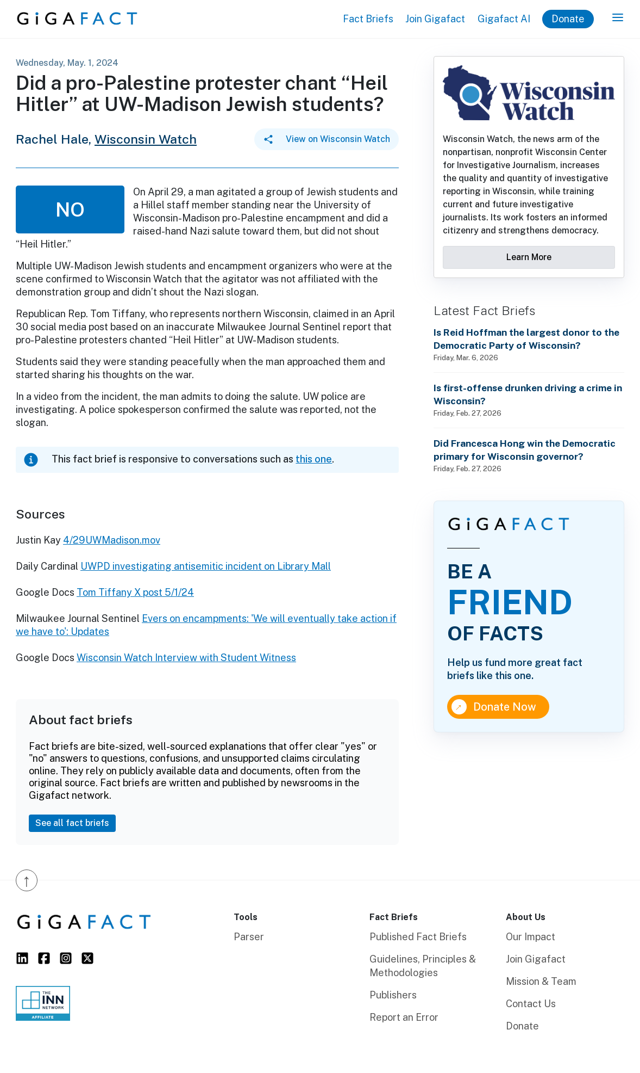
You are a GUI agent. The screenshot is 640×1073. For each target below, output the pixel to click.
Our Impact (530, 936)
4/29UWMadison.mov (111, 540)
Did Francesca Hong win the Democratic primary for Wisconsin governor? (525, 449)
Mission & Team (541, 981)
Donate (568, 18)
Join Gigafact (435, 18)
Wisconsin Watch (146, 139)
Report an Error (403, 1017)
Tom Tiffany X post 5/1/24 (135, 592)
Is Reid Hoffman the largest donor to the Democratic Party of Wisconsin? (526, 338)
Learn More (528, 257)
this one (314, 459)
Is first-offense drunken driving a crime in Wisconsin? (528, 394)
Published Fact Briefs (418, 936)
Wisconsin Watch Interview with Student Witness (186, 657)
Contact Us (531, 1003)
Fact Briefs (368, 18)
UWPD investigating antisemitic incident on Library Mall (205, 566)
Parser (249, 936)
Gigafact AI (504, 18)
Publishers (393, 995)
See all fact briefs (72, 823)
